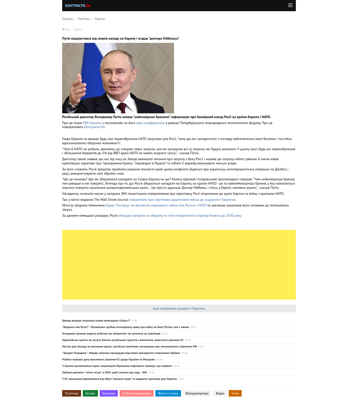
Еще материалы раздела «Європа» (179, 308)
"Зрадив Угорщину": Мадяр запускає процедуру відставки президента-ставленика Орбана (121, 353)
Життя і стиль (168, 393)
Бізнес (90, 393)
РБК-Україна (92, 123)
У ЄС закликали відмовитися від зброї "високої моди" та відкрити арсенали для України (119, 379)
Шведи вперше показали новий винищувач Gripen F (96, 320)
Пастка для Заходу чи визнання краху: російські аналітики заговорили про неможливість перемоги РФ (129, 346)
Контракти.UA (94, 127)
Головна (67, 19)
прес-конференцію (150, 123)
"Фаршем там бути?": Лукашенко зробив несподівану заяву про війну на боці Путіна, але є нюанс (125, 327)
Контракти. (77, 5)
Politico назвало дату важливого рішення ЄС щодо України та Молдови (108, 359)
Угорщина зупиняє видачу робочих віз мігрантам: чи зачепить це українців (111, 333)
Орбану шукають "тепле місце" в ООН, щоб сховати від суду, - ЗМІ (104, 372)
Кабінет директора (136, 393)
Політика (84, 19)
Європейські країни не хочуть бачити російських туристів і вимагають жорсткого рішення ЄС (122, 340)
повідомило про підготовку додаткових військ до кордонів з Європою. (182, 199)
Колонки (108, 393)
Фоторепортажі (197, 393)
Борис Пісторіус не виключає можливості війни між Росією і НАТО (156, 205)
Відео (220, 393)
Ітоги (235, 393)
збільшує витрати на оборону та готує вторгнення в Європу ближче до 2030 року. (180, 215)
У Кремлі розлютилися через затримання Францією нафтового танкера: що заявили (117, 366)
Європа (100, 19)
